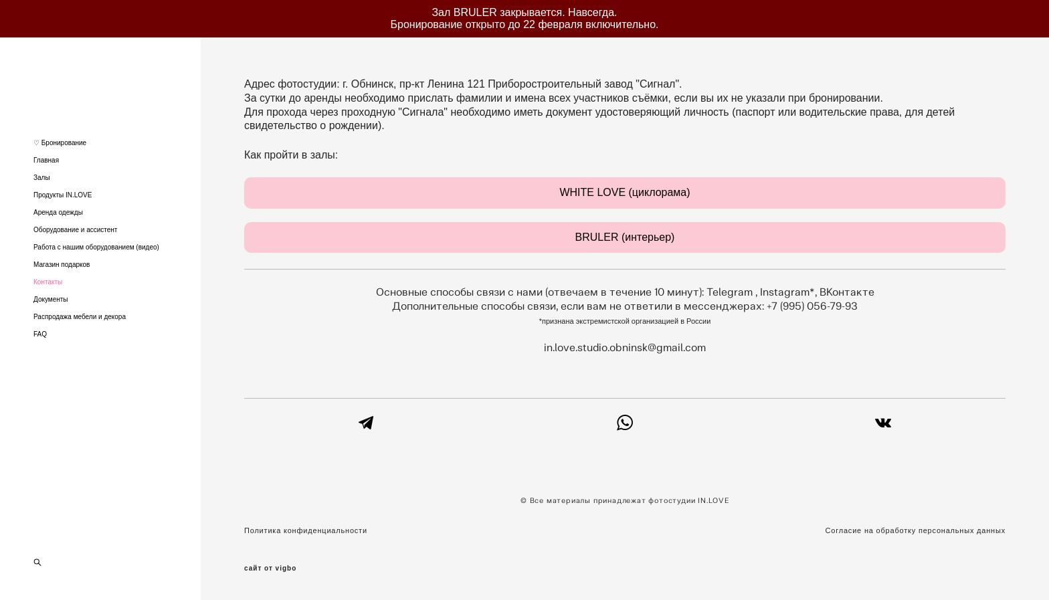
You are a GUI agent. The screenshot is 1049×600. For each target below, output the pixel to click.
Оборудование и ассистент (75, 229)
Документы (50, 299)
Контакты (47, 282)
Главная (46, 160)
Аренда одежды (58, 212)
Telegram (730, 292)
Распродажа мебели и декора (79, 316)
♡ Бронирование (59, 142)
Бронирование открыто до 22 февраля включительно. (525, 24)
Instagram (784, 292)
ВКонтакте (847, 292)
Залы (41, 177)
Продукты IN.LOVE (62, 195)
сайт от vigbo (270, 568)
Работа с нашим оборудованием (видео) (96, 247)
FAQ (40, 334)
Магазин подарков (61, 264)
